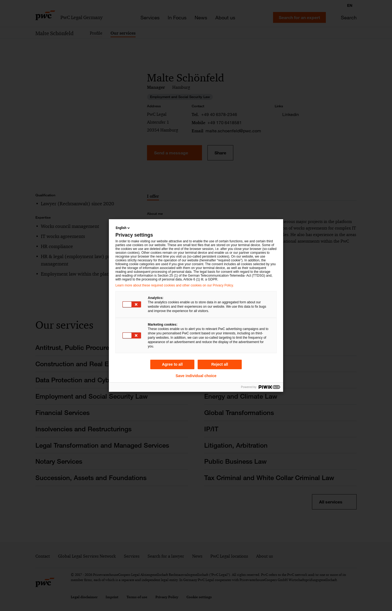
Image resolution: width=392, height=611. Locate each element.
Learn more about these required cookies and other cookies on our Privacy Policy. (174, 285)
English (123, 228)
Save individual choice (196, 376)
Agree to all (172, 364)
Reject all (219, 364)
